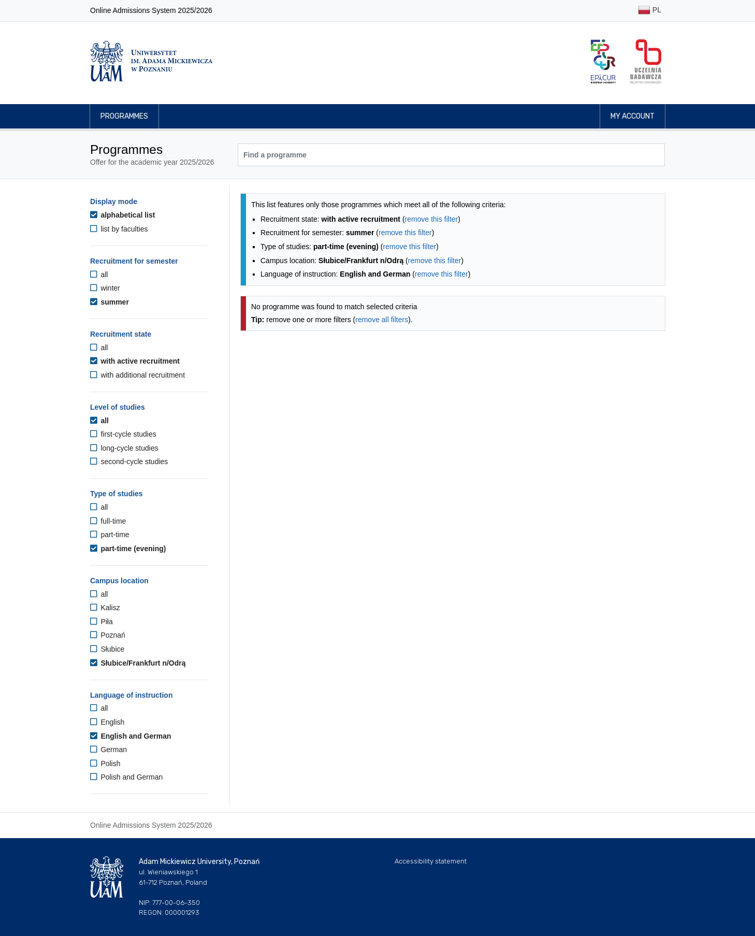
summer (109, 302)
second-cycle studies (129, 461)
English (107, 722)
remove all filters (381, 319)
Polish (105, 763)
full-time (108, 521)
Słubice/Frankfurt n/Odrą (138, 663)
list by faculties (119, 229)
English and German (130, 736)
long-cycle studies (124, 448)
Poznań (107, 635)
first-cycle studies (123, 434)
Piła (101, 621)
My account (633, 116)
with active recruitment (135, 361)
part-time (109, 534)
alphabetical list (122, 215)
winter (105, 288)
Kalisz (105, 607)
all (99, 274)
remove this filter (431, 219)
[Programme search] (451, 154)
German (108, 749)
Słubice (107, 649)
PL (649, 11)
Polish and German (126, 777)
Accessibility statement (431, 861)
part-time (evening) (128, 548)
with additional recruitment (137, 375)
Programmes (124, 116)
